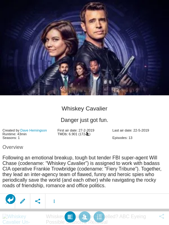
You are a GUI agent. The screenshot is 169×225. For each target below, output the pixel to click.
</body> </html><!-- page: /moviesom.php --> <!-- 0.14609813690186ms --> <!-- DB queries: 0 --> (84, 112)
